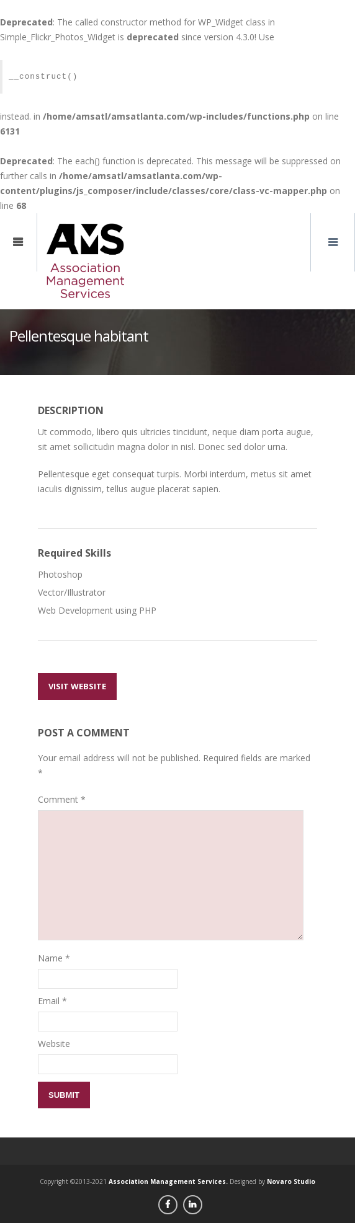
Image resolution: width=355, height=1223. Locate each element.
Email (49, 1001)
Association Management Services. (168, 1181)
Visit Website (77, 686)
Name (50, 958)
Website (54, 1043)
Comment (62, 799)
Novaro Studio (291, 1181)
